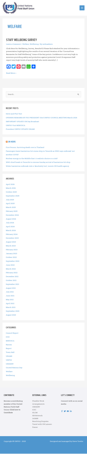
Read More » (11, 73)
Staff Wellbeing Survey (21, 40)
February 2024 (11, 234)
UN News (12, 142)
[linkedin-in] (71, 412)
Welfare (25, 44)
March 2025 (11, 208)
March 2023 (11, 246)
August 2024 (11, 219)
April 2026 (10, 184)
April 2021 (10, 304)
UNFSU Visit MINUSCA (15, 126)
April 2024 (10, 227)
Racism (9, 345)
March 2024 (11, 231)
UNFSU (9, 360)
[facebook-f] (62, 412)
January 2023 (11, 254)
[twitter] (65, 412)
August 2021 (11, 288)
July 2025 (10, 200)
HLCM (35, 413)
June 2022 (10, 265)
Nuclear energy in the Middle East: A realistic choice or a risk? (32, 159)
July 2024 (10, 223)
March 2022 (11, 269)
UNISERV (10, 364)
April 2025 (10, 204)
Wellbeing (34, 44)
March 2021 (10, 307)
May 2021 (10, 300)
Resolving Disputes (40, 422)
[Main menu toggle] (82, 8)
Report (8, 349)
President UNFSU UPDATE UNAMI (20, 129)
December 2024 (12, 215)
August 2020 (11, 315)
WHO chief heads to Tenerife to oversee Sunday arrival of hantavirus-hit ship (38, 162)
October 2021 (11, 281)
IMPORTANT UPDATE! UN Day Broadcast (22, 122)
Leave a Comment (13, 44)
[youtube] (68, 412)
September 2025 (12, 196)
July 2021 (10, 292)
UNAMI (9, 356)
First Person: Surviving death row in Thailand (25, 148)
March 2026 (11, 188)
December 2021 (12, 277)
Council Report (12, 333)
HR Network (37, 416)
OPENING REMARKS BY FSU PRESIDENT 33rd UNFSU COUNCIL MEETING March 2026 (41, 118)
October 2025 (11, 192)
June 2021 (10, 296)
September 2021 (12, 284)
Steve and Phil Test (14, 114)
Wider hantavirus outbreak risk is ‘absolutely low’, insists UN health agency (37, 166)
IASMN (35, 419)
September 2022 (12, 261)
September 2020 (12, 311)
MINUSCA (10, 341)
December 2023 (12, 238)
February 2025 (11, 211)
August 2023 (11, 242)
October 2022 (11, 257)
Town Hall (10, 352)
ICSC (8, 337)
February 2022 (11, 273)
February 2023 (11, 250)
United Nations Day (14, 368)
